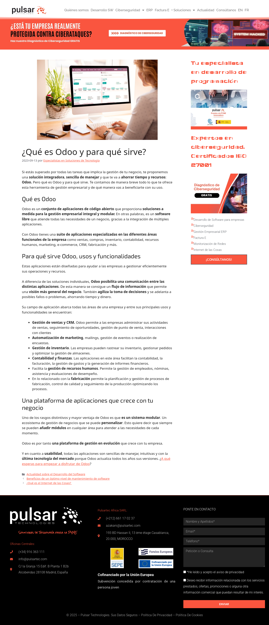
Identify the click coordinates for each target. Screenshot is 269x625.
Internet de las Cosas (208, 250)
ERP (149, 10)
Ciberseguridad (129, 10)
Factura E (162, 10)
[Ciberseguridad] (192, 224)
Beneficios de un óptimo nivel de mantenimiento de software (68, 478)
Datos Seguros (127, 615)
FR (247, 10)
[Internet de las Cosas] (192, 248)
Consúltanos (226, 10)
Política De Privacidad (156, 615)
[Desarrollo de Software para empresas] (192, 218)
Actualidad (205, 10)
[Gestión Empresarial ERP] (192, 230)
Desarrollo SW (102, 10)
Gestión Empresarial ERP (210, 232)
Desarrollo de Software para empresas (219, 220)
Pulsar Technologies (95, 615)
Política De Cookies (189, 615)
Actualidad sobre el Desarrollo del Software (56, 474)
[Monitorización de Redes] (192, 242)
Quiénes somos (76, 10)
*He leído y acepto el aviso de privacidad (215, 572)
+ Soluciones (183, 10)
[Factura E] (192, 236)
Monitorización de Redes (210, 244)
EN (240, 10)
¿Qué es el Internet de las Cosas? (49, 483)
